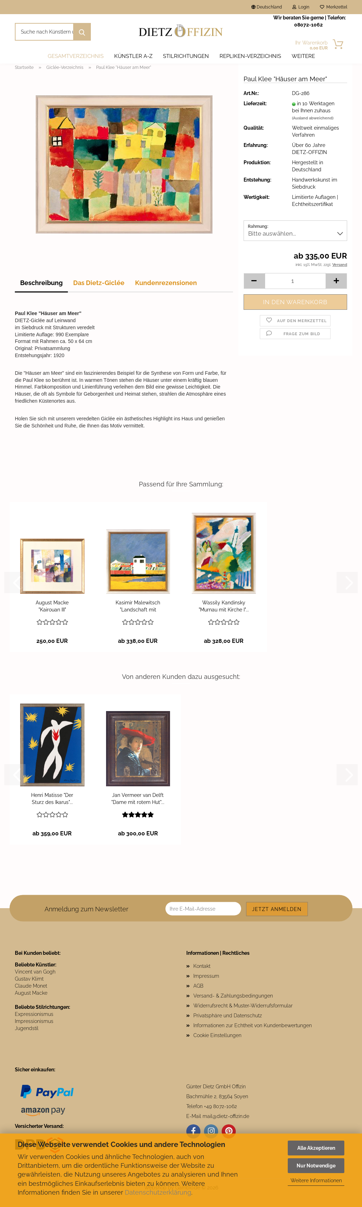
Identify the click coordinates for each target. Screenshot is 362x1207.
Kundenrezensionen (166, 282)
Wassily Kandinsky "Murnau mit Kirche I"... (224, 606)
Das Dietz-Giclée (98, 282)
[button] (254, 281)
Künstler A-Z (133, 56)
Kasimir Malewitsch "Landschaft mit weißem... (138, 606)
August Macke (31, 993)
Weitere (303, 56)
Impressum (206, 976)
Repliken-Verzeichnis (250, 56)
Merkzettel (333, 7)
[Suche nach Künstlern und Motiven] (82, 32)
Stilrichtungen (186, 56)
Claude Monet (31, 986)
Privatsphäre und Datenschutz (227, 1015)
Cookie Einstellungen (217, 1035)
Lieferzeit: (255, 103)
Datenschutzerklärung (158, 1192)
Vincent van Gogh (35, 972)
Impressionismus (34, 1021)
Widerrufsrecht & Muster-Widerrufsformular (243, 1005)
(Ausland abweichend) (312, 118)
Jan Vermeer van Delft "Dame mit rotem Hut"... (137, 798)
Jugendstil (27, 1028)
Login (300, 7)
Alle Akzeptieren (316, 1148)
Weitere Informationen (316, 1180)
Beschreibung (41, 282)
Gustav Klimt (29, 979)
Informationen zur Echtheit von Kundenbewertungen (252, 1025)
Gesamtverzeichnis (76, 56)
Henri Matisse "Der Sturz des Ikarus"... (52, 798)
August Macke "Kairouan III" (52, 606)
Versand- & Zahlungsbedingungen (233, 996)
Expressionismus (34, 1014)
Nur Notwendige (316, 1165)
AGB (198, 986)
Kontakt (201, 966)
